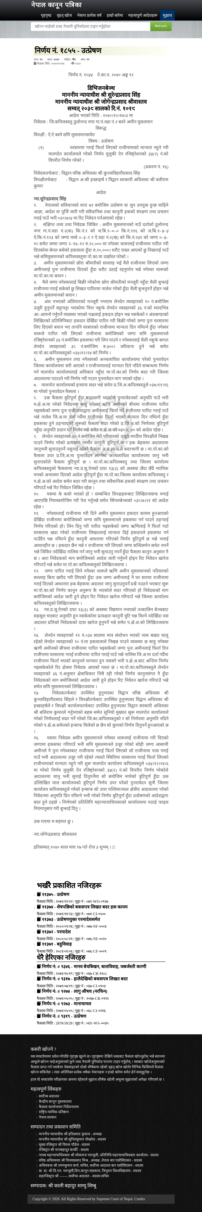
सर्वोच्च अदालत (49, 1096)
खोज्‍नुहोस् (161, 26)
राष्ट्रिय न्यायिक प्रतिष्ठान (54, 1112)
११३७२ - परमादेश (56, 931)
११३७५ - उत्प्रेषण (55, 894)
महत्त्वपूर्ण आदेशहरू (142, 15)
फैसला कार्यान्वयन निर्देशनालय (59, 1107)
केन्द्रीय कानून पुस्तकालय (55, 1101)
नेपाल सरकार (48, 1117)
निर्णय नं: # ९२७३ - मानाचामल (66, 1003)
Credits (139, 1199)
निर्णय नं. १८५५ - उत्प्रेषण (68, 51)
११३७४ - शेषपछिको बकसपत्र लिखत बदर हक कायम (85, 907)
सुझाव (167, 15)
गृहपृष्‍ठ (46, 15)
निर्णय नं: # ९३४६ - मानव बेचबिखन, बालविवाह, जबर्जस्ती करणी (94, 966)
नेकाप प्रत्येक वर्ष (89, 15)
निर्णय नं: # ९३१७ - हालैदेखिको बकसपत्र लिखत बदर (85, 978)
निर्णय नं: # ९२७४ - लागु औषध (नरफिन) (74, 991)
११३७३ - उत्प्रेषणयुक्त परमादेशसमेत (71, 919)
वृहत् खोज (64, 15)
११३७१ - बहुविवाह (57, 944)
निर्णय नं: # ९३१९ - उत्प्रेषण (64, 1016)
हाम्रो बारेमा (115, 15)
